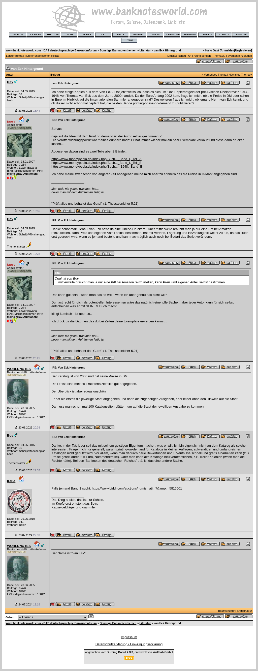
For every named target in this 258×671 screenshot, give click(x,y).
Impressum (129, 637)
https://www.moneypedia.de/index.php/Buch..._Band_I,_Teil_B (96, 163)
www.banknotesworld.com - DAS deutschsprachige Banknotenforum (51, 50)
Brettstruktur (244, 610)
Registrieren (243, 50)
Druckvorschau (176, 55)
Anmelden (227, 50)
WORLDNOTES (19, 369)
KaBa (11, 481)
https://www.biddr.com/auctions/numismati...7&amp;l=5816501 (137, 488)
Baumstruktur (226, 610)
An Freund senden (199, 55)
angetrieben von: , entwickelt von (129, 652)
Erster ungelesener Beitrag (42, 55)
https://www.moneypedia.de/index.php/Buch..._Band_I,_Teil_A (96, 159)
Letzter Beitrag (15, 55)
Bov (10, 82)
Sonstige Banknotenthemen (118, 50)
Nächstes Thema (239, 74)
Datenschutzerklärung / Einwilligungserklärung (129, 644)
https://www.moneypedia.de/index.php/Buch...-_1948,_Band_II (96, 166)
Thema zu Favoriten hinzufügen (232, 55)
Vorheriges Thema (215, 74)
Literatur (145, 50)
